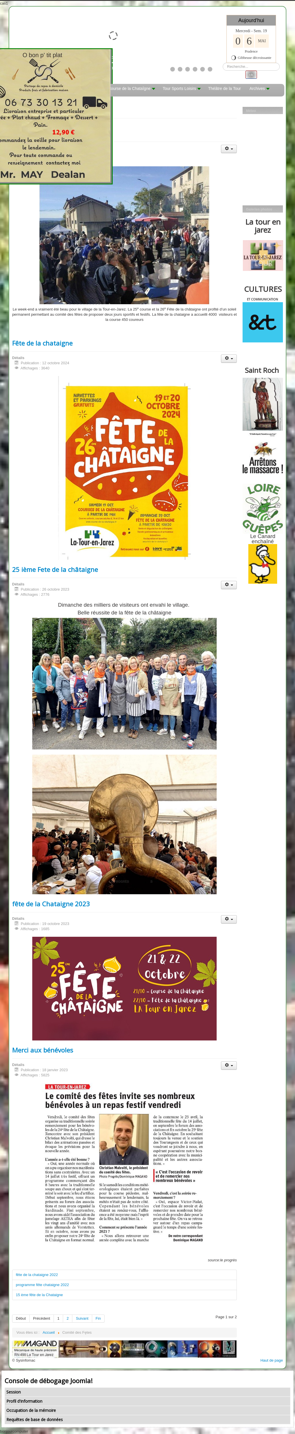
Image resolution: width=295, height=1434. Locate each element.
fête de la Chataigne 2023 (51, 903)
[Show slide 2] (180, 69)
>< (140, 60)
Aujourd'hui (251, 20)
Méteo (251, 111)
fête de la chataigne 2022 (37, 1275)
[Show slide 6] (210, 69)
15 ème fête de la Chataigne (39, 1295)
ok (251, 74)
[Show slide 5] (202, 69)
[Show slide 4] (195, 69)
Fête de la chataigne (42, 343)
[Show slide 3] (187, 69)
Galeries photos (259, 209)
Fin (98, 1318)
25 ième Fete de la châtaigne (55, 569)
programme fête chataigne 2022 (42, 1285)
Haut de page (271, 1360)
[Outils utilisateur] (229, 149)
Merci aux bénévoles (42, 1050)
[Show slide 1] (172, 69)
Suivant (82, 1318)
